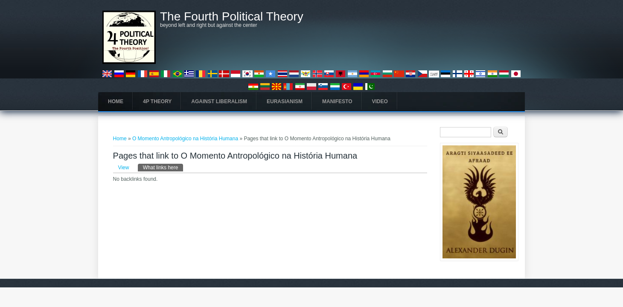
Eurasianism (285, 101)
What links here (163, 167)
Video (380, 101)
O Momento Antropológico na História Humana (185, 139)
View (123, 168)
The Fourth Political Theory (231, 17)
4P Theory (157, 101)
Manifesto (337, 101)
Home (115, 101)
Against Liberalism (219, 101)
